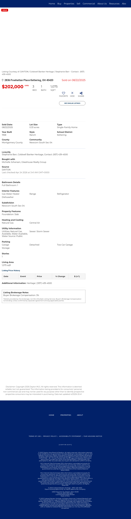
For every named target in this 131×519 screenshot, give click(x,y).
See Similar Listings (72, 103)
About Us (102, 3)
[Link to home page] (6, 3)
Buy (59, 3)
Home (52, 3)
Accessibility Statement (70, 436)
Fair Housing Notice (93, 436)
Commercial (89, 3)
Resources (114, 3)
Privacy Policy (50, 436)
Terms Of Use (35, 436)
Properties (69, 3)
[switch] (63, 95)
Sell (78, 3)
